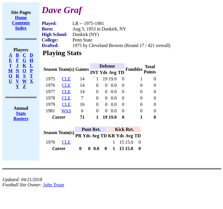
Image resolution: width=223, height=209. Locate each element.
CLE (66, 78)
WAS (66, 110)
